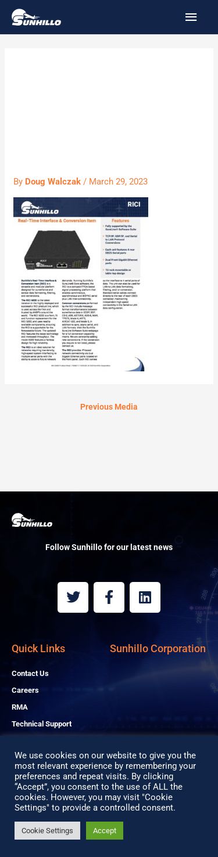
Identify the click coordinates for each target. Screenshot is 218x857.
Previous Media (109, 406)
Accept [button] (104, 830)
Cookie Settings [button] (47, 830)
